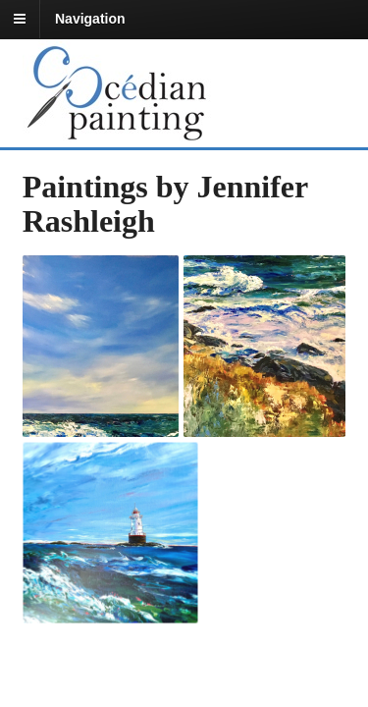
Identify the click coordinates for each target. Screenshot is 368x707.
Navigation (90, 19)
